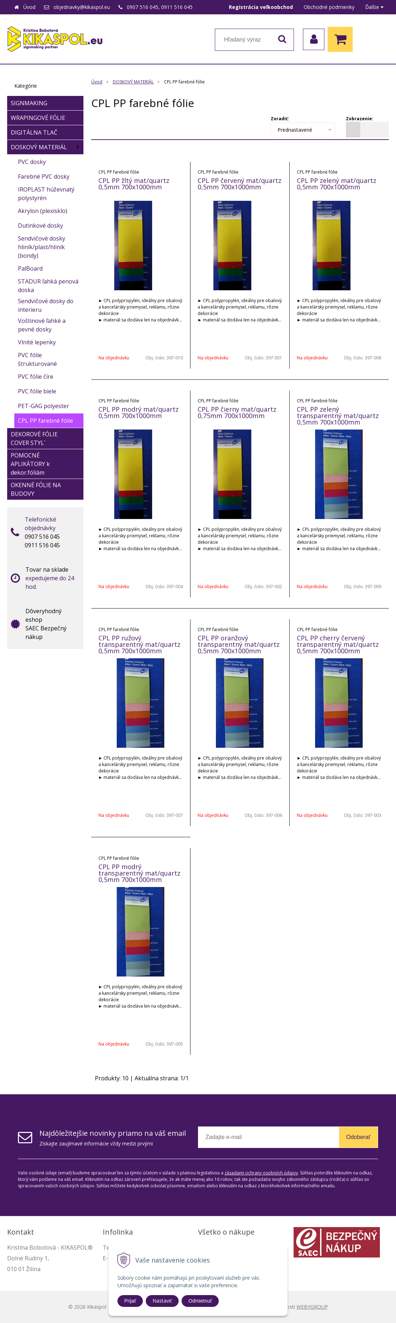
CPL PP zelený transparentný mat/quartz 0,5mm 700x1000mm (338, 415)
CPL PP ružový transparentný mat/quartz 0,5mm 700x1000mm (139, 644)
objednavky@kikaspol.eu (81, 7)
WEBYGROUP (312, 1306)
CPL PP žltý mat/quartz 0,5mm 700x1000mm (133, 183)
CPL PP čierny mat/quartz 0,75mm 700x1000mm (237, 412)
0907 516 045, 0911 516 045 (160, 7)
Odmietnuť (200, 1301)
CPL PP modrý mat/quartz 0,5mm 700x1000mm (138, 412)
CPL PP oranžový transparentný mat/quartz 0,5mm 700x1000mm (239, 644)
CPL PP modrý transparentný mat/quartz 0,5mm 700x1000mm (139, 873)
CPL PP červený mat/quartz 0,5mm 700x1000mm (239, 183)
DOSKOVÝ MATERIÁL (133, 82)
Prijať (130, 1301)
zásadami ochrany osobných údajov (261, 1173)
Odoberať (358, 1137)
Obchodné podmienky (329, 7)
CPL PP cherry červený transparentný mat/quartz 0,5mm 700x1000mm (338, 644)
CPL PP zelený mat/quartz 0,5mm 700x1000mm (336, 183)
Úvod (29, 7)
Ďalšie (374, 7)
